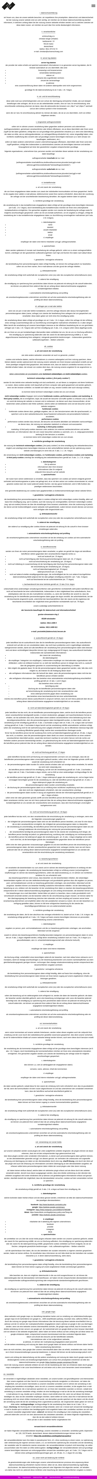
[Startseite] (8, 6)
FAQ (19, 1477)
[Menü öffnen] (93, 6)
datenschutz (37, 1477)
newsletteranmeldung (71, 1477)
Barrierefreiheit (55, 1477)
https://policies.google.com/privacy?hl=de (61, 1362)
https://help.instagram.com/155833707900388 (53, 1210)
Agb (46, 1477)
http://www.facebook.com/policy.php (52, 1205)
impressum (27, 1477)
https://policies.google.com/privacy (52, 1207)
